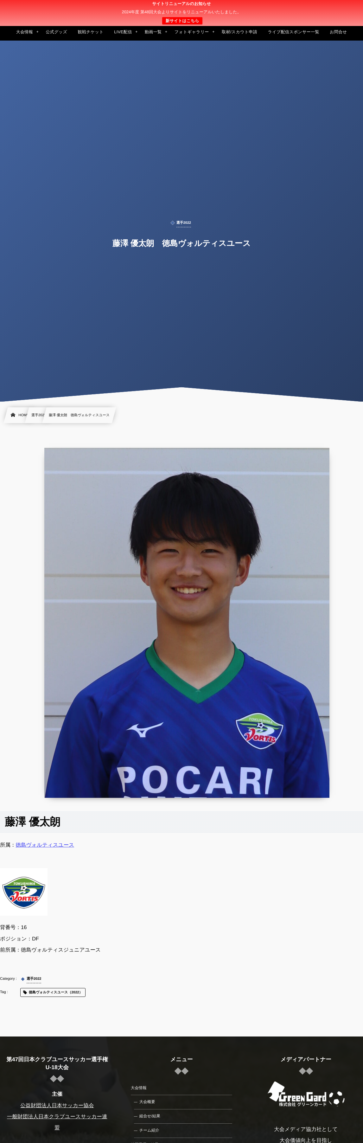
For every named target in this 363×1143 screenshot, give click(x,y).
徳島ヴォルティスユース (45, 845)
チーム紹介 (149, 1130)
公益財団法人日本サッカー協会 (57, 1105)
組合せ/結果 (149, 1116)
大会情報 (139, 1088)
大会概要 (147, 1102)
